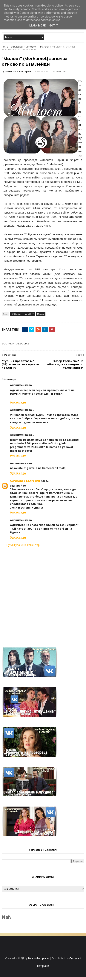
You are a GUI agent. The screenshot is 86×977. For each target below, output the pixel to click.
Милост (44, 47)
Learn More (37, 25)
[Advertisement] (43, 595)
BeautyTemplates (39, 958)
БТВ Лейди (17, 47)
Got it (53, 25)
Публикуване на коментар (23, 545)
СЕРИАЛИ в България (25, 480)
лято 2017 (31, 47)
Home (5, 47)
